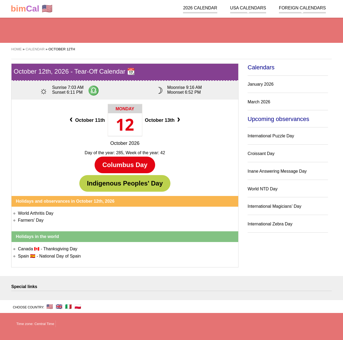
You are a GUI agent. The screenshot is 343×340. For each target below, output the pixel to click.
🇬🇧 (59, 306)
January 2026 (261, 84)
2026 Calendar (200, 8)
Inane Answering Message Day (277, 171)
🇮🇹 (68, 306)
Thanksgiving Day (60, 249)
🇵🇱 (77, 306)
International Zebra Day (270, 224)
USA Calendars (248, 8)
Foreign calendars (302, 8)
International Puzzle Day (271, 136)
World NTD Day (263, 189)
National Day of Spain (60, 256)
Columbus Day (124, 164)
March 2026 (259, 102)
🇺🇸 (32, 8)
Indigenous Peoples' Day (125, 183)
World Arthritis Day (35, 213)
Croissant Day (261, 153)
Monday (124, 109)
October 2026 (124, 143)
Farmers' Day (31, 220)
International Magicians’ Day (274, 206)
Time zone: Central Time (35, 324)
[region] (171, 29)
